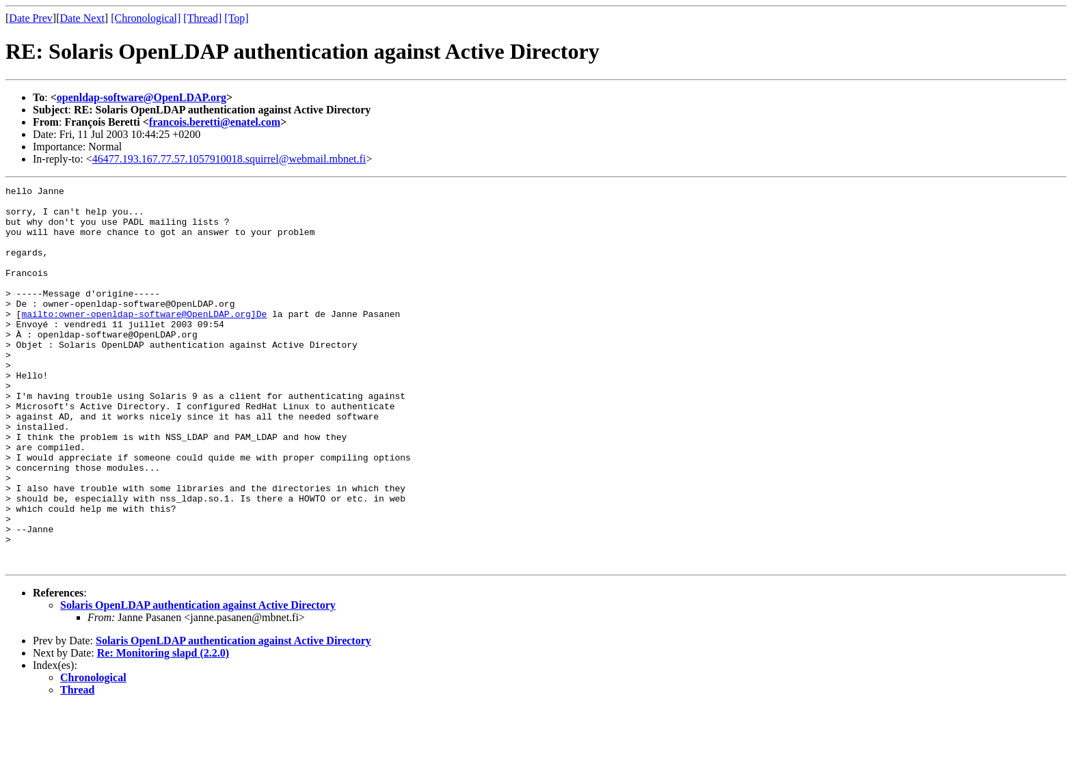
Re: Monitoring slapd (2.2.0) (163, 728)
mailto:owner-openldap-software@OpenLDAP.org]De (144, 340)
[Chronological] (145, 18)
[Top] (236, 18)
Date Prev (31, 18)
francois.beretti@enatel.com (214, 122)
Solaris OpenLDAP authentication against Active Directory (198, 681)
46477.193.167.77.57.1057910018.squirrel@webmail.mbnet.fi (229, 159)
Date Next (82, 18)
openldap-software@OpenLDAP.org (141, 97)
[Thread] (202, 18)
